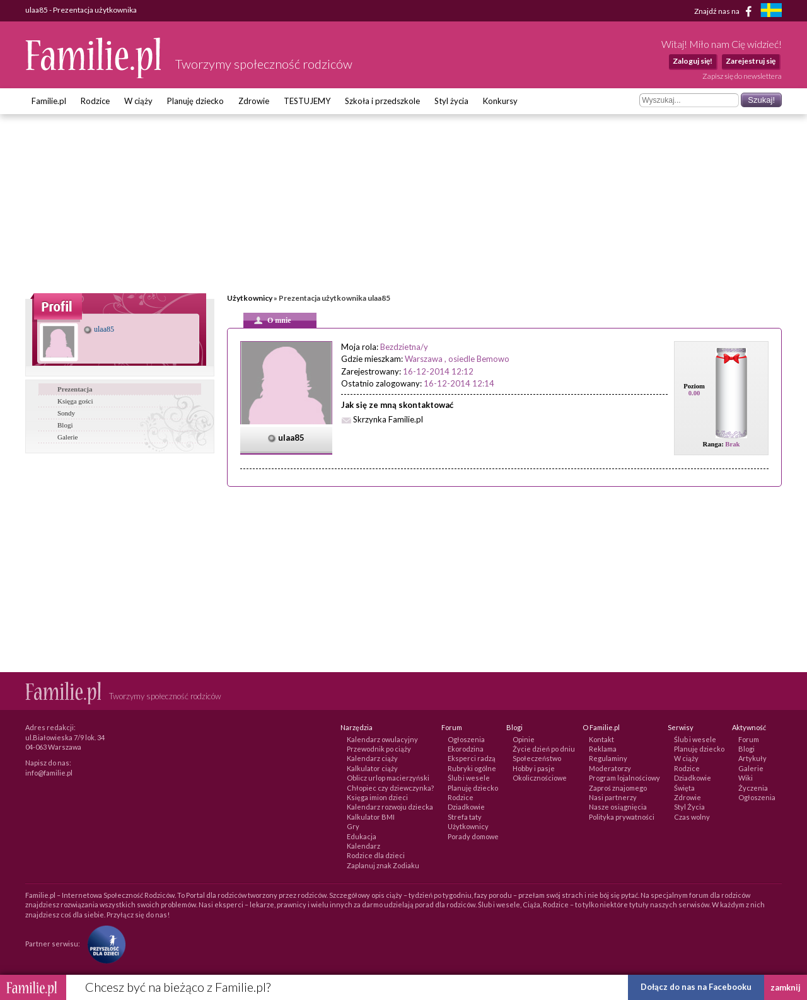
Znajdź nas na (725, 11)
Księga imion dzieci (377, 797)
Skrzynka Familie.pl (388, 419)
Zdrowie (253, 101)
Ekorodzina (466, 749)
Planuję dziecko (195, 101)
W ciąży (138, 101)
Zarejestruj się (750, 61)
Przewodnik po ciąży (379, 749)
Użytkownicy (249, 298)
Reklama (603, 749)
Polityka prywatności (621, 817)
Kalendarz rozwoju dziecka (390, 807)
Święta (684, 788)
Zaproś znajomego (618, 788)
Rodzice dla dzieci (376, 855)
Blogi (65, 425)
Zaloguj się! (692, 61)
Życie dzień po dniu (544, 749)
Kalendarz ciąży (372, 758)
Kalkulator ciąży (372, 768)
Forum (748, 739)
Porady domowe (473, 836)
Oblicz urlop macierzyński (388, 778)
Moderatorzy (610, 768)
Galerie (67, 437)
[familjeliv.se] (771, 11)
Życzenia (753, 788)
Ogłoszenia (466, 739)
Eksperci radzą (472, 758)
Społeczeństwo (537, 758)
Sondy (66, 413)
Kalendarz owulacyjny (382, 739)
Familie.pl (49, 101)
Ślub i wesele (469, 778)
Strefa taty (465, 817)
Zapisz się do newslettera (742, 76)
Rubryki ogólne (472, 768)
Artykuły (752, 758)
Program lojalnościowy (624, 778)
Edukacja (361, 836)
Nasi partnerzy (613, 797)
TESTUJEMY (307, 101)
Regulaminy (608, 758)
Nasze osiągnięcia (618, 807)
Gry (353, 826)
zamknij (785, 987)
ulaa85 (99, 329)
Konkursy (500, 101)
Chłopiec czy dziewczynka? (390, 788)
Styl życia (451, 101)
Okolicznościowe (540, 778)
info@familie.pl (49, 773)
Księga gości (75, 401)
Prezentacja (74, 389)
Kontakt (601, 739)
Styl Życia (689, 807)
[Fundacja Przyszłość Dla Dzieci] (103, 943)
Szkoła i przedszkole (382, 101)
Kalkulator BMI (371, 817)
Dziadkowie (466, 807)
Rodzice (95, 101)
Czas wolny (692, 817)
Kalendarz (363, 846)
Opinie (524, 739)
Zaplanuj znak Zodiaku (383, 865)
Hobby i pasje (534, 768)
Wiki (745, 778)
